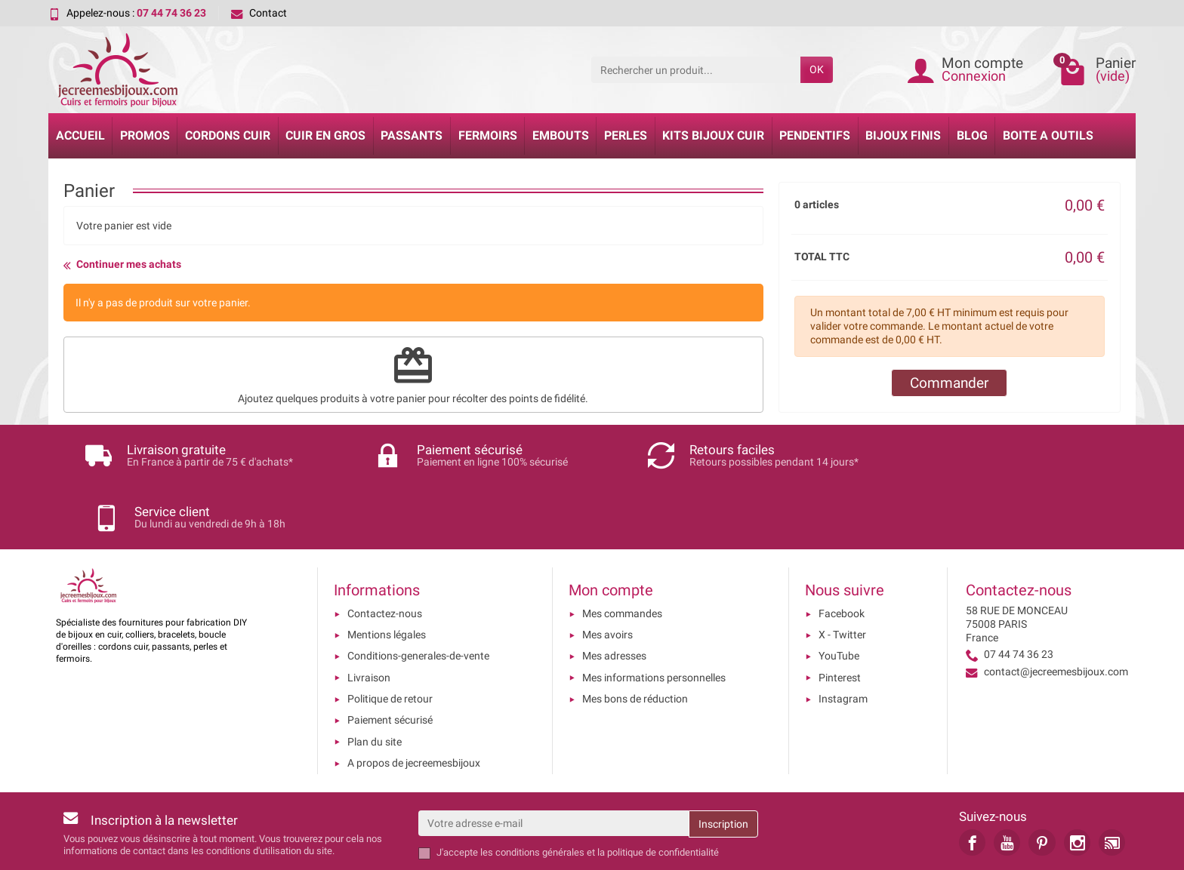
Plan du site (374, 680)
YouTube (839, 595)
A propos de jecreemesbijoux (413, 701)
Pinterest (840, 616)
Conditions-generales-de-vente (418, 595)
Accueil (80, 135)
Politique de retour (390, 637)
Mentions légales (386, 573)
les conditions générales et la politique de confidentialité (599, 791)
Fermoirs (487, 135)
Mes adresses (614, 595)
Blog (972, 135)
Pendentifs (814, 135)
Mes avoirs (607, 573)
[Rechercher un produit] (695, 69)
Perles (625, 135)
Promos (145, 135)
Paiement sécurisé (390, 659)
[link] (972, 780)
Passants (411, 135)
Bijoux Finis (903, 135)
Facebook (842, 552)
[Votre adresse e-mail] (553, 761)
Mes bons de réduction (635, 637)
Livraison (368, 616)
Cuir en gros (325, 135)
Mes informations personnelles (654, 616)
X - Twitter (842, 573)
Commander (949, 383)
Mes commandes (622, 552)
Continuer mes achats (122, 265)
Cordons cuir (227, 135)
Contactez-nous (384, 552)
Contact (259, 13)
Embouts (560, 135)
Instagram (843, 637)
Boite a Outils (1048, 135)
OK (816, 69)
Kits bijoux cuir (713, 135)
